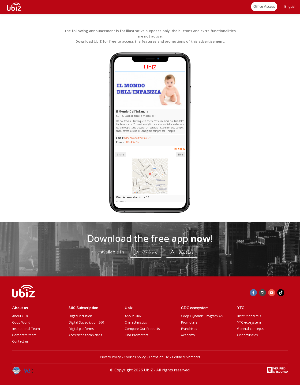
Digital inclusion (80, 316)
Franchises (189, 328)
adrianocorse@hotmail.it (137, 138)
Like (180, 154)
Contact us (20, 341)
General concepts (250, 328)
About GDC (20, 316)
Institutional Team (26, 328)
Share (120, 154)
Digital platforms (81, 328)
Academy (188, 335)
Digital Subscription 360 (86, 322)
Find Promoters (136, 335)
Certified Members (186, 357)
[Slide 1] (144, 106)
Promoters (189, 322)
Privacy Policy (110, 357)
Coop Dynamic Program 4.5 (202, 316)
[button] (290, 6)
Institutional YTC (249, 316)
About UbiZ (133, 316)
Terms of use (159, 357)
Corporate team (24, 335)
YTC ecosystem (249, 322)
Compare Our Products (142, 328)
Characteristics (136, 322)
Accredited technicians (85, 335)
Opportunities (247, 335)
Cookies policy (135, 357)
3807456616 (132, 142)
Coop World (21, 322)
